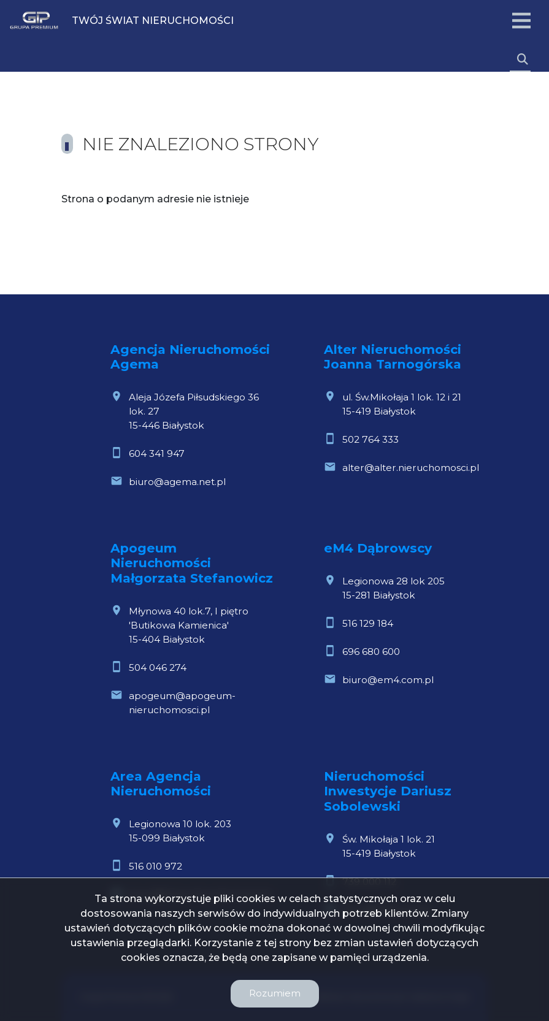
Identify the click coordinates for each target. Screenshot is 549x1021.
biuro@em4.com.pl (388, 680)
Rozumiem (275, 993)
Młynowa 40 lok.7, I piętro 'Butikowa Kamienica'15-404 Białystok (188, 625)
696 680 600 (371, 651)
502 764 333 (370, 439)
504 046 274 (157, 667)
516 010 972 (155, 866)
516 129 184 (367, 623)
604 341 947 (157, 453)
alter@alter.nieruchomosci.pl (410, 467)
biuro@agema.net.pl (177, 482)
